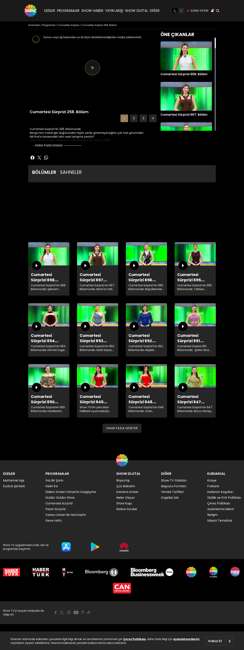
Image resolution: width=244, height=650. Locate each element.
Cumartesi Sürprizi (59, 503)
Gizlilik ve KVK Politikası (224, 497)
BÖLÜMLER (44, 172)
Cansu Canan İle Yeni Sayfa (65, 515)
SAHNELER (71, 172)
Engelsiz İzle (170, 497)
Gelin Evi (51, 486)
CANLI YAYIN (197, 10)
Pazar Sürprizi (55, 509)
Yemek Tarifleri (172, 492)
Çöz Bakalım (125, 486)
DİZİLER (49, 10)
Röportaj (122, 480)
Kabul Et (215, 641)
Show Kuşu (124, 503)
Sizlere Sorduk (126, 509)
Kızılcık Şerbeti (14, 486)
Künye (211, 480)
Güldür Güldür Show (60, 497)
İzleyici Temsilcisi (219, 520)
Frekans (213, 486)
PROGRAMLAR (68, 10)
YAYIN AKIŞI (114, 10)
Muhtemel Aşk (13, 480)
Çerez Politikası (134, 639)
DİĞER (155, 10)
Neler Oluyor (125, 497)
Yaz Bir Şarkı (54, 480)
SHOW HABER (92, 10)
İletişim (212, 515)
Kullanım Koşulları (220, 492)
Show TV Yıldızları (174, 480)
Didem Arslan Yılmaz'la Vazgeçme (70, 492)
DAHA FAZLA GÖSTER (122, 428)
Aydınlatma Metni (186, 639)
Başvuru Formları (173, 486)
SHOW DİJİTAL (136, 10)
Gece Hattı (53, 520)
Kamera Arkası (127, 492)
